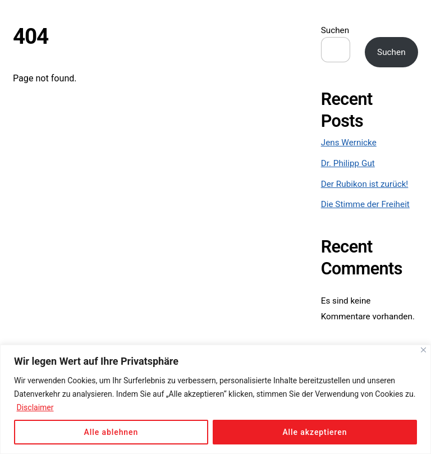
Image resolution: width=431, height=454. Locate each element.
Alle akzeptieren (314, 432)
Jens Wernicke (349, 142)
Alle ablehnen (111, 432)
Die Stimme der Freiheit (365, 204)
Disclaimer (34, 407)
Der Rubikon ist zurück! (365, 184)
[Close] (423, 349)
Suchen (335, 30)
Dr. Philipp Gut (348, 163)
